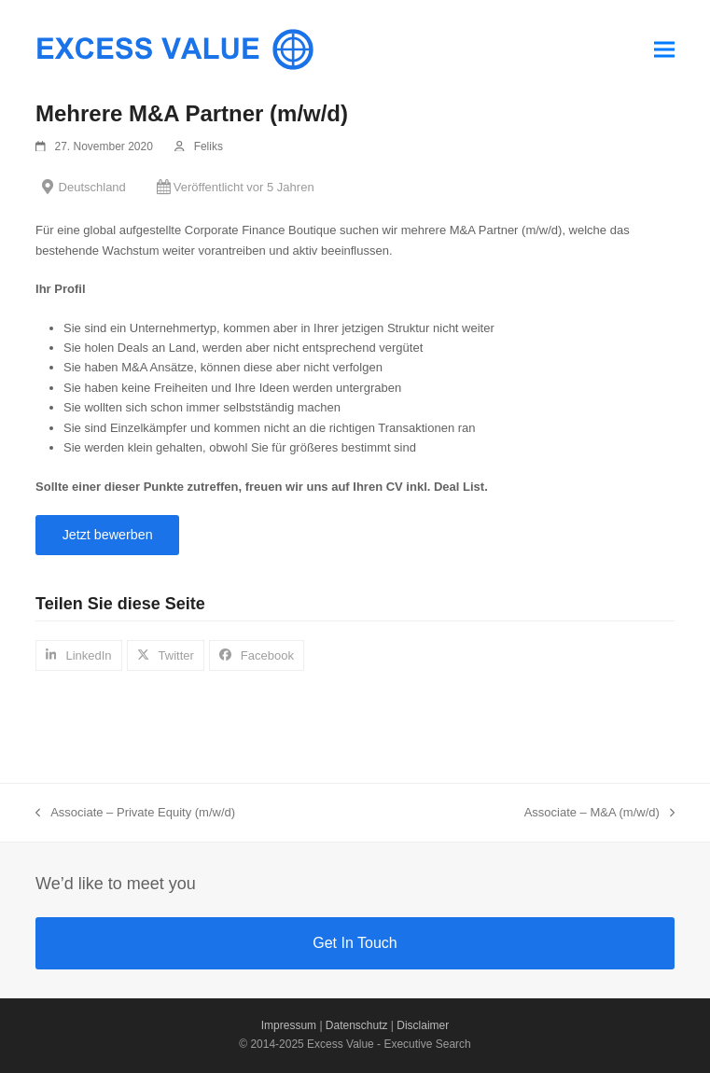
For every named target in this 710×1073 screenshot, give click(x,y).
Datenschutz (357, 1025)
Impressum (288, 1025)
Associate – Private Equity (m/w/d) (135, 813)
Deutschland (92, 187)
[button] (664, 49)
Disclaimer (423, 1025)
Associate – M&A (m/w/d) (599, 813)
